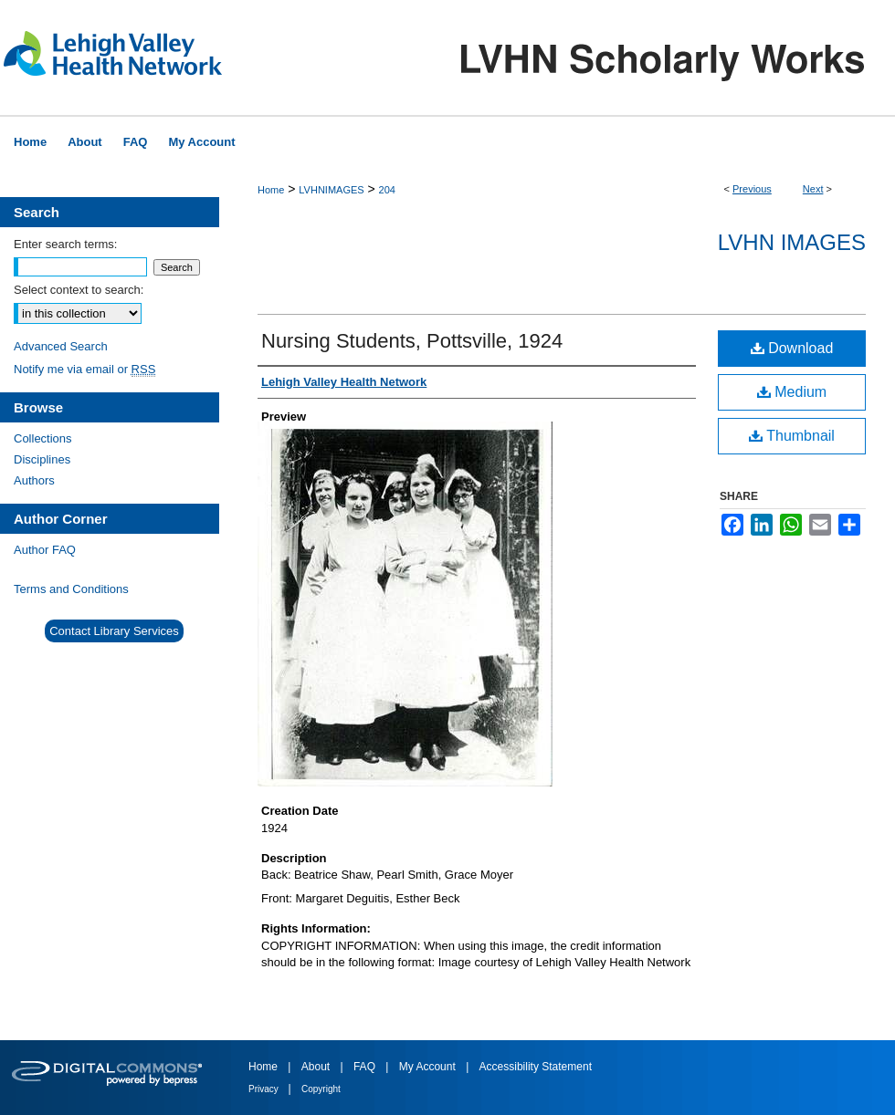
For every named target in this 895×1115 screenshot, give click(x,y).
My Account (428, 1066)
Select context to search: (78, 290)
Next (813, 188)
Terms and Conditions (71, 589)
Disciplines (42, 459)
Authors (34, 480)
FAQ (365, 1066)
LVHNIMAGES (331, 189)
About (317, 1066)
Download (792, 348)
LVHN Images (792, 242)
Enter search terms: (65, 244)
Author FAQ (45, 550)
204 (387, 189)
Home (271, 189)
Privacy (264, 1089)
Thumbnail (792, 435)
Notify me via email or (84, 369)
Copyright (321, 1089)
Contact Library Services (114, 631)
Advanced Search (61, 346)
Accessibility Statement (535, 1066)
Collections (43, 438)
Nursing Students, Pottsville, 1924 (412, 340)
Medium (792, 392)
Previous (752, 188)
